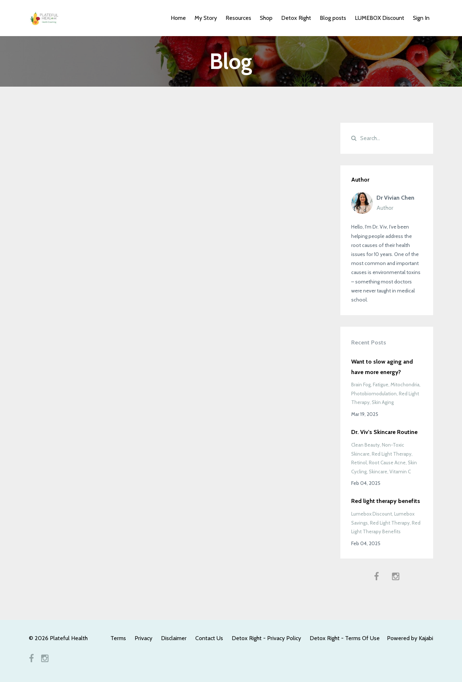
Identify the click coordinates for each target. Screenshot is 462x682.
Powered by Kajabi (410, 638)
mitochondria (405, 384)
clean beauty (365, 445)
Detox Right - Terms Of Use (345, 638)
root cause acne (387, 462)
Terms (118, 638)
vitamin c (400, 471)
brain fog (361, 384)
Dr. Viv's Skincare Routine (384, 432)
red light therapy (391, 454)
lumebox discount (371, 514)
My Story (206, 17)
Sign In (421, 17)
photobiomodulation (374, 393)
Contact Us (209, 638)
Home (178, 17)
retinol (359, 462)
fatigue (380, 384)
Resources (238, 17)
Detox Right (296, 17)
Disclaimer (174, 638)
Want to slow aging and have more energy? (382, 366)
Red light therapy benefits (385, 501)
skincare (378, 471)
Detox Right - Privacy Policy (266, 638)
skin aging (383, 402)
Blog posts (333, 17)
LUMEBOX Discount (379, 17)
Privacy (143, 638)
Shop (266, 17)
